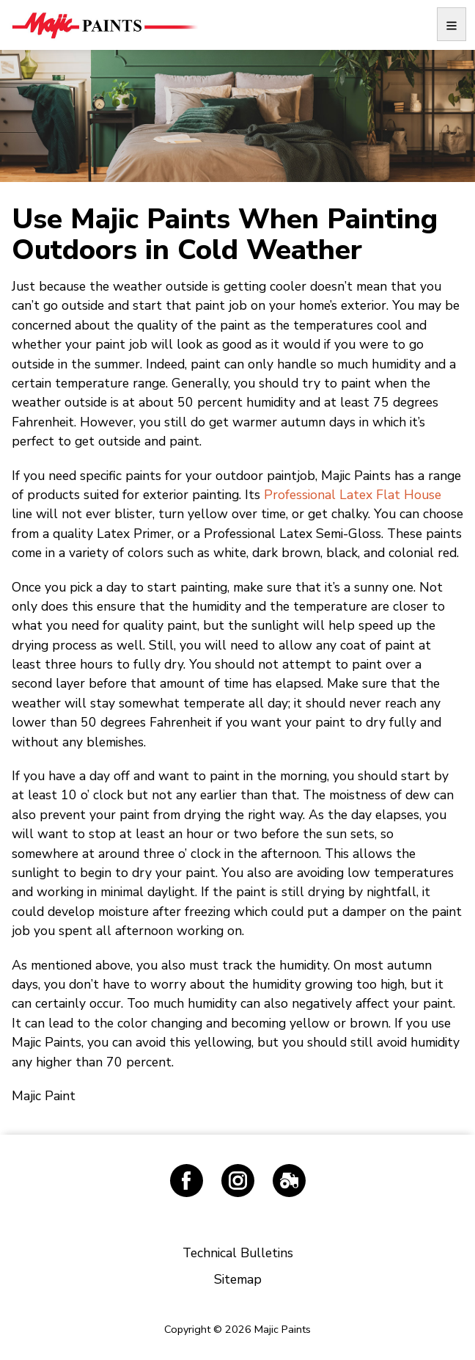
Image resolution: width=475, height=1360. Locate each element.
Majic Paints (104, 25)
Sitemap (238, 1279)
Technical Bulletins (238, 1253)
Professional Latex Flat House (352, 494)
